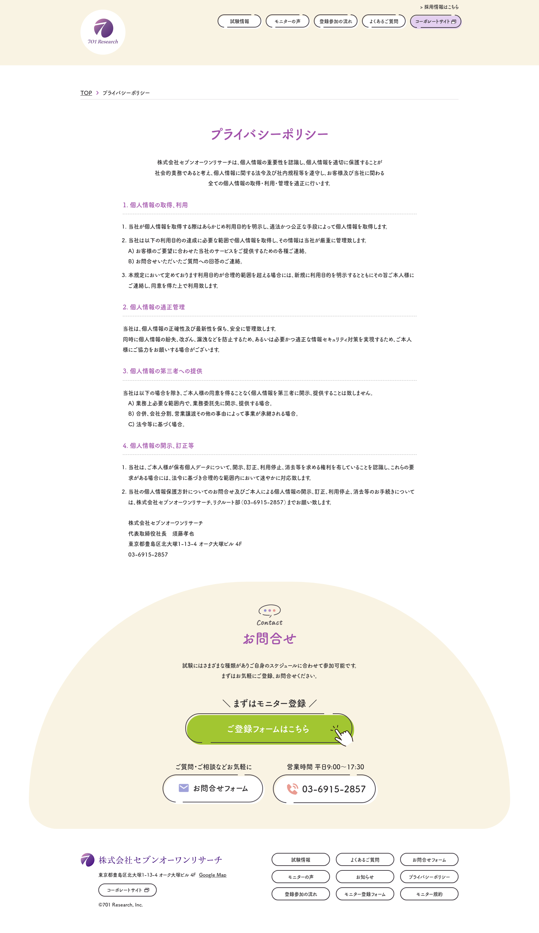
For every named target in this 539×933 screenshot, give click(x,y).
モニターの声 (288, 21)
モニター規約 (429, 893)
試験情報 (239, 21)
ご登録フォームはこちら (268, 728)
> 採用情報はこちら (439, 6)
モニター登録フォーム (365, 893)
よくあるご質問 (384, 21)
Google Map (213, 874)
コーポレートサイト (432, 21)
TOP (86, 92)
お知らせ (365, 876)
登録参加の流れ (335, 21)
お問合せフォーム (221, 787)
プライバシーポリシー (429, 876)
